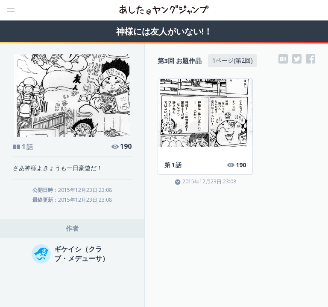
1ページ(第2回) (232, 60)
